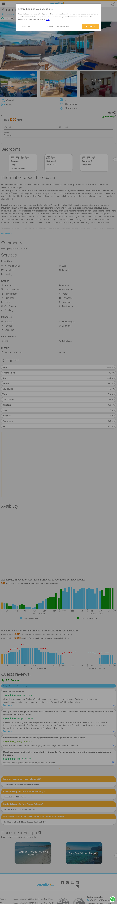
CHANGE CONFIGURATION (58, 26)
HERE (48, 20)
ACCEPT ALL (90, 26)
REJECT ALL (26, 26)
